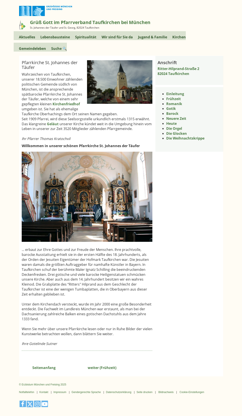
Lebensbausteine (55, 37)
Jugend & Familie (152, 37)
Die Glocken (176, 133)
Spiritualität (85, 37)
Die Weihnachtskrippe (185, 138)
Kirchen (179, 37)
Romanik (174, 103)
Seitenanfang (44, 367)
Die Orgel (174, 128)
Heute (171, 123)
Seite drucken (144, 392)
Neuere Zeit (176, 118)
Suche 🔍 (59, 48)
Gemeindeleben (32, 48)
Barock (172, 113)
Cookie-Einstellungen (191, 392)
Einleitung (175, 93)
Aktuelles (27, 37)
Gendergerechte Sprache (86, 392)
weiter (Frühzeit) (102, 367)
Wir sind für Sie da (117, 37)
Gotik (171, 108)
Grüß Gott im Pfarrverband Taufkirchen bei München (90, 22)
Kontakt (44, 392)
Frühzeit (173, 98)
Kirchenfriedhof (66, 104)
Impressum (59, 392)
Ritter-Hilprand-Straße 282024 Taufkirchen (178, 71)
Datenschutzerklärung (118, 392)
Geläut (53, 124)
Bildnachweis (166, 392)
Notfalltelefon (26, 392)
